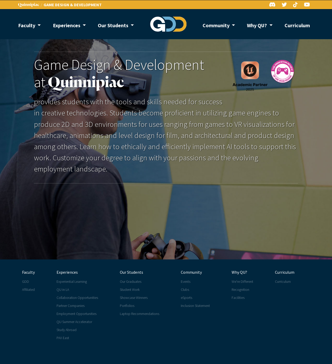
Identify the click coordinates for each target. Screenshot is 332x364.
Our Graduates (130, 281)
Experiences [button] (67, 25)
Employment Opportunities (76, 313)
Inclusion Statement (195, 305)
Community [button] (217, 25)
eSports (186, 297)
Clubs (185, 289)
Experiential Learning (72, 281)
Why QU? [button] (257, 25)
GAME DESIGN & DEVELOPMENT (73, 4)
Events (185, 281)
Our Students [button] (113, 25)
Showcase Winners (134, 297)
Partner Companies (71, 305)
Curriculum (297, 25)
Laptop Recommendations (139, 313)
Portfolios (127, 305)
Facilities (238, 297)
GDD (25, 281)
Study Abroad (67, 329)
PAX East (63, 337)
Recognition (240, 289)
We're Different (242, 281)
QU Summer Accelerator (74, 321)
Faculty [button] (27, 25)
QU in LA (63, 289)
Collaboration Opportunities (77, 297)
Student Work (130, 289)
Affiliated (28, 289)
